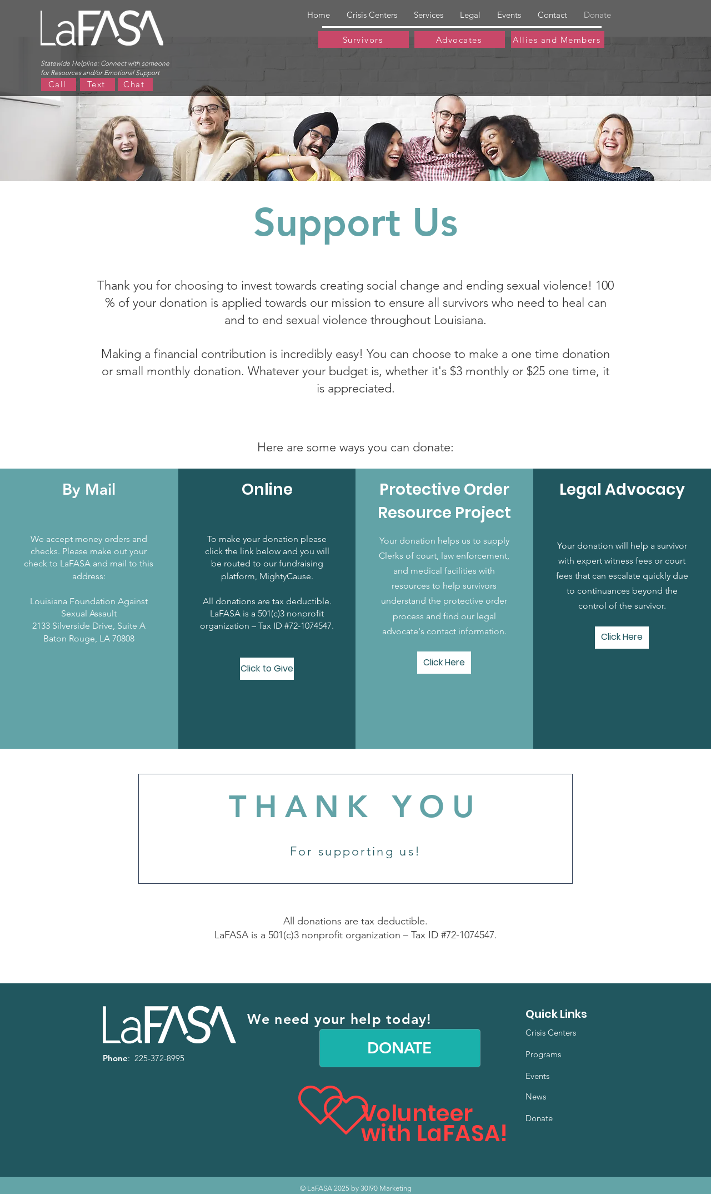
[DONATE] (399, 1048)
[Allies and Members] (557, 39)
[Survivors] (363, 39)
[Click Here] (444, 662)
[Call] (58, 84)
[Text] (97, 84)
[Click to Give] (267, 669)
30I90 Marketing (386, 1188)
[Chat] (135, 84)
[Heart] (346, 1115)
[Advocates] (459, 39)
